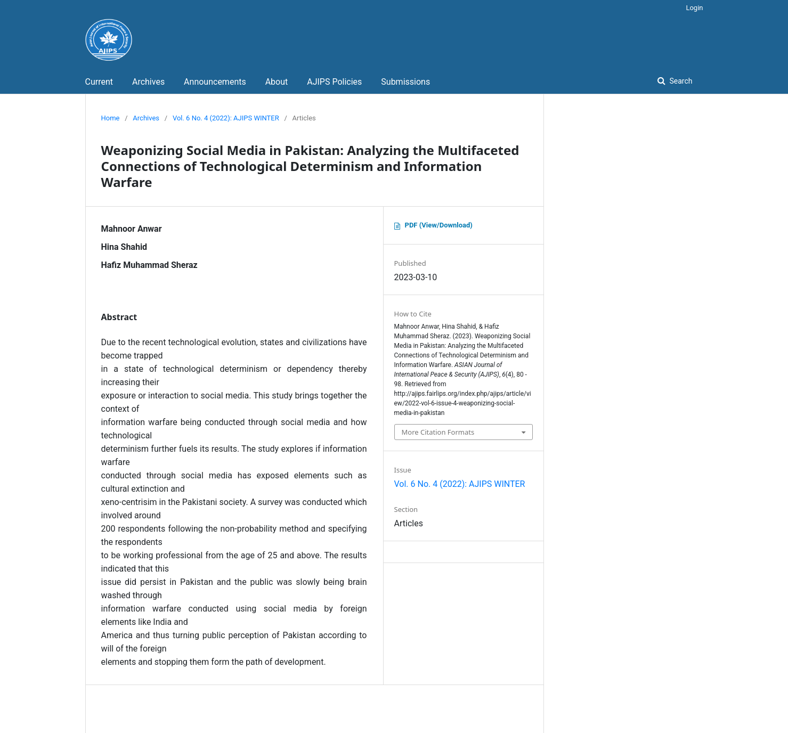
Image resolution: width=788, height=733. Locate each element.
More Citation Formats (438, 432)
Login (694, 8)
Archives (148, 82)
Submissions (405, 82)
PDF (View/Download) (439, 225)
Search (680, 81)
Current (99, 82)
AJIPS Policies (334, 82)
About (276, 82)
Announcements (215, 82)
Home (110, 118)
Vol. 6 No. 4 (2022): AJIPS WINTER (226, 118)
